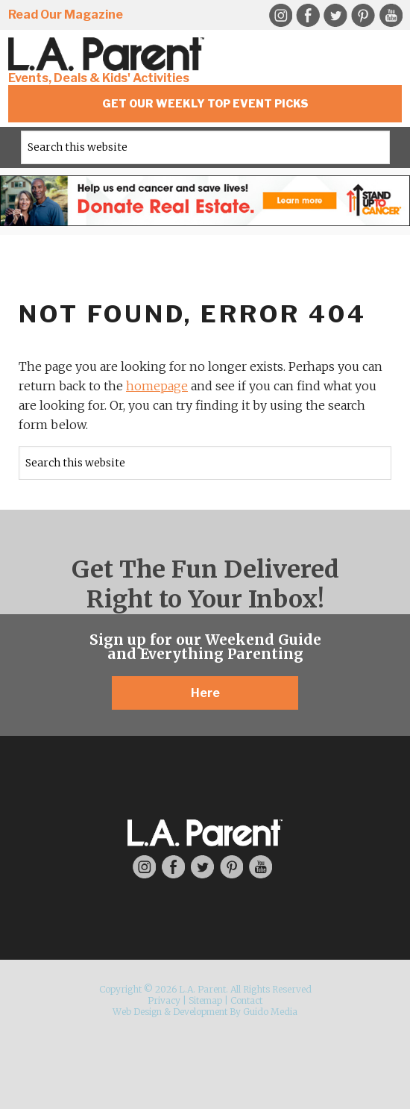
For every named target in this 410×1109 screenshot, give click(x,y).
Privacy (164, 1000)
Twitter (335, 16)
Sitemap (205, 1000)
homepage (157, 385)
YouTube (391, 16)
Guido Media (270, 1011)
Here (205, 693)
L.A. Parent (108, 54)
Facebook (308, 16)
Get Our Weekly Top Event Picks (205, 103)
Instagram (280, 16)
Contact (246, 1000)
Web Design (137, 1011)
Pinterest (363, 16)
